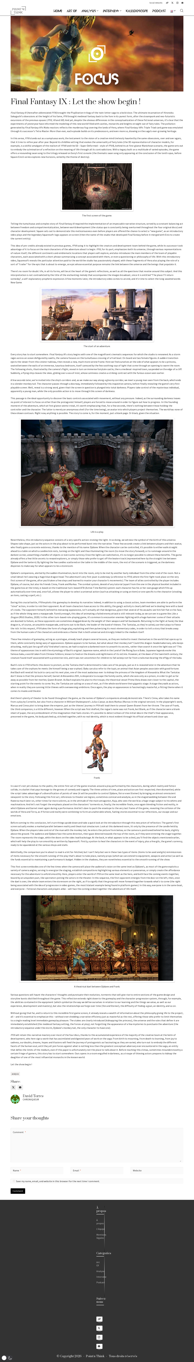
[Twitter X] (172, 3)
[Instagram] (177, 3)
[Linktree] (167, 3)
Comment (19, 1132)
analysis (15, 1073)
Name (17, 1170)
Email (77, 1170)
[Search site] (181, 10)
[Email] (182, 3)
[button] (7, 1358)
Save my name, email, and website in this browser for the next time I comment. (58, 1181)
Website (137, 1170)
